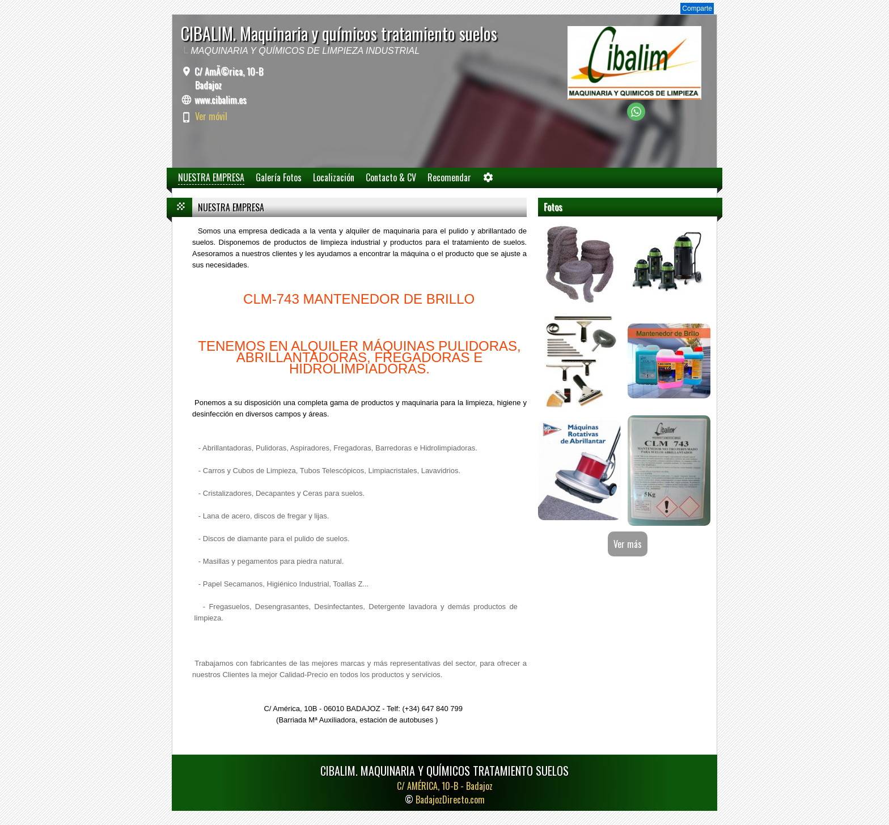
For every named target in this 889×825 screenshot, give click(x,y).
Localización (333, 177)
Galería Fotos (279, 177)
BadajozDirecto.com (450, 799)
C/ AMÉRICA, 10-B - (445, 786)
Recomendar (449, 177)
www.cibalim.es (220, 100)
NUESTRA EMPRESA (211, 177)
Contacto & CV (391, 177)
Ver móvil (211, 116)
